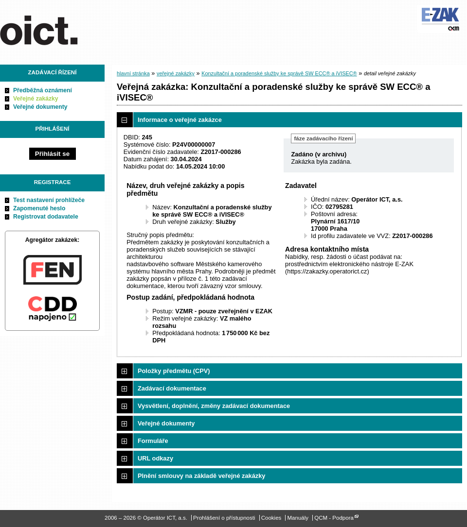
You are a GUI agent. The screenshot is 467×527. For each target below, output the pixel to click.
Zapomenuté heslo (39, 208)
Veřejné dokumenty (40, 106)
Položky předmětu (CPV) (174, 370)
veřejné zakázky (176, 73)
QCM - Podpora (334, 518)
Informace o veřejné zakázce (180, 119)
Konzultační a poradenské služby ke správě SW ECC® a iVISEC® (279, 73)
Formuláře (153, 440)
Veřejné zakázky (35, 98)
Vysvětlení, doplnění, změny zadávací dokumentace (214, 405)
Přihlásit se (52, 153)
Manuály (298, 518)
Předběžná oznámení (42, 90)
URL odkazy (155, 458)
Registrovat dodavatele (45, 216)
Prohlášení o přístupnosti (224, 518)
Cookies (271, 518)
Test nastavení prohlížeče (49, 200)
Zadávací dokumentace (172, 388)
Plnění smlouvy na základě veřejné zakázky (201, 475)
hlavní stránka (133, 73)
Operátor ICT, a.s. (54, 29)
